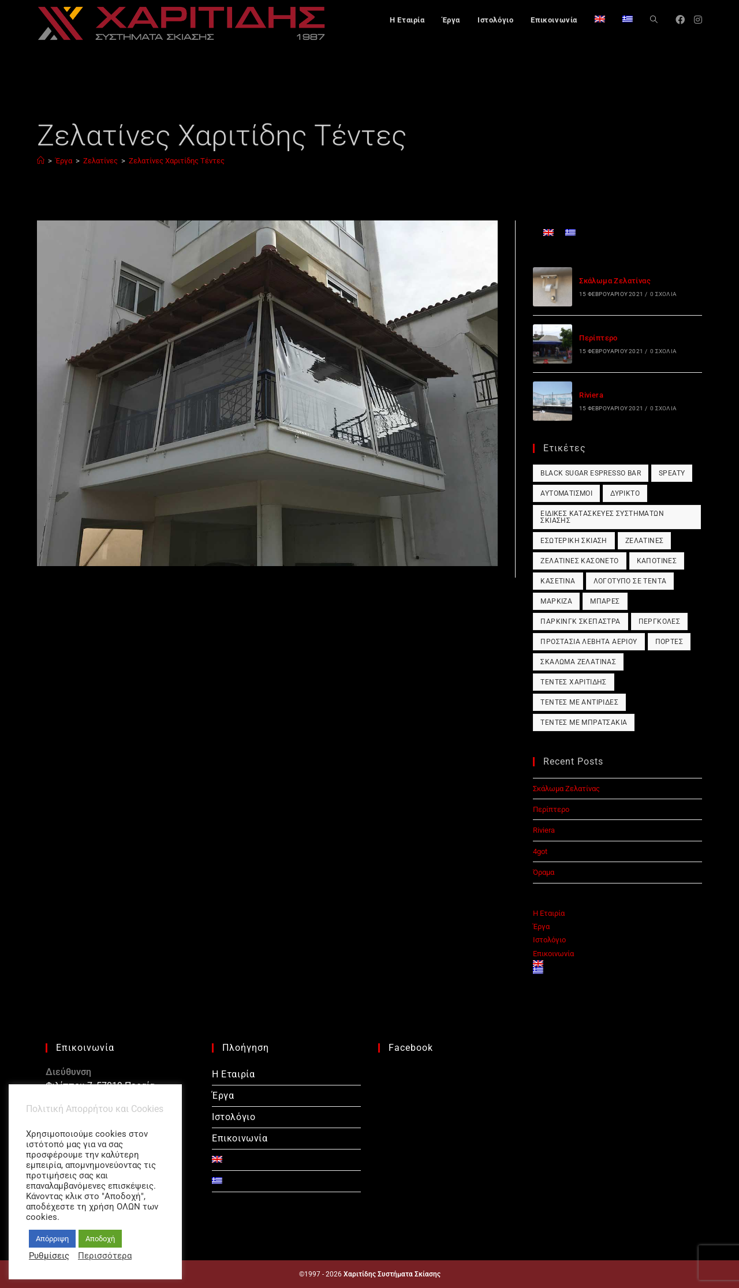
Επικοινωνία (553, 953)
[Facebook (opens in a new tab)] (680, 20)
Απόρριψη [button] (52, 1238)
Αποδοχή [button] (100, 1238)
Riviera (591, 395)
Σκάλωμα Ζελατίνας (615, 280)
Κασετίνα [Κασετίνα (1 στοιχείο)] (557, 581)
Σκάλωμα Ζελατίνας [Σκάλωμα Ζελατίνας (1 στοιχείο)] (578, 662)
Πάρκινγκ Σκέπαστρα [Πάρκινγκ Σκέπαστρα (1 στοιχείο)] (580, 621)
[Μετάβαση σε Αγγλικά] (600, 20)
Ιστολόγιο (549, 939)
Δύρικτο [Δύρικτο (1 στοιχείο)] (625, 493)
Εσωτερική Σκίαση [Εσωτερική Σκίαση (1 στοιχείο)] (573, 541)
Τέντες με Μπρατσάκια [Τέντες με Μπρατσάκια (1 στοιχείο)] (583, 722)
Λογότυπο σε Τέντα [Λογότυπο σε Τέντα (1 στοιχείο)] (630, 581)
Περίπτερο (598, 338)
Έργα (541, 926)
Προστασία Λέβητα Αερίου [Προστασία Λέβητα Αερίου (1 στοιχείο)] (588, 642)
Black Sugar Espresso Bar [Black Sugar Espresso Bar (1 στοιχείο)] (590, 473)
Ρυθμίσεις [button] (49, 1255)
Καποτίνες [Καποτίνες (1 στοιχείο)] (657, 561)
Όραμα (543, 872)
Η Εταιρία (549, 913)
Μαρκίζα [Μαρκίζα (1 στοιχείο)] (556, 601)
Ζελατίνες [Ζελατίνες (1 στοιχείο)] (644, 541)
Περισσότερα (105, 1255)
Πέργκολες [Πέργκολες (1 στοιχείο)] (660, 621)
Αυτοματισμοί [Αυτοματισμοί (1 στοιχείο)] (566, 493)
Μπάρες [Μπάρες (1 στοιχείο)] (604, 601)
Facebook (411, 1047)
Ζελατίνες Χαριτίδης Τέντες (177, 160)
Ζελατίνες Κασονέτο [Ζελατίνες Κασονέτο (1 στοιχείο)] (579, 561)
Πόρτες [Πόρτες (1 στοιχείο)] (669, 642)
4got (540, 851)
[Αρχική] (40, 160)
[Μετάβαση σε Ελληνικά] (570, 232)
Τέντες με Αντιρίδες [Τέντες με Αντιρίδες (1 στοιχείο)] (579, 702)
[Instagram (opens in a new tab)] (698, 20)
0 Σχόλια (663, 294)
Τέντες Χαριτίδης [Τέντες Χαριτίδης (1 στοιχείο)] (573, 682)
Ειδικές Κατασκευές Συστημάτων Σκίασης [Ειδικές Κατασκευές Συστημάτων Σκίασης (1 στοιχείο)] (602, 517)
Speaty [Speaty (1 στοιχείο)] (672, 473)
